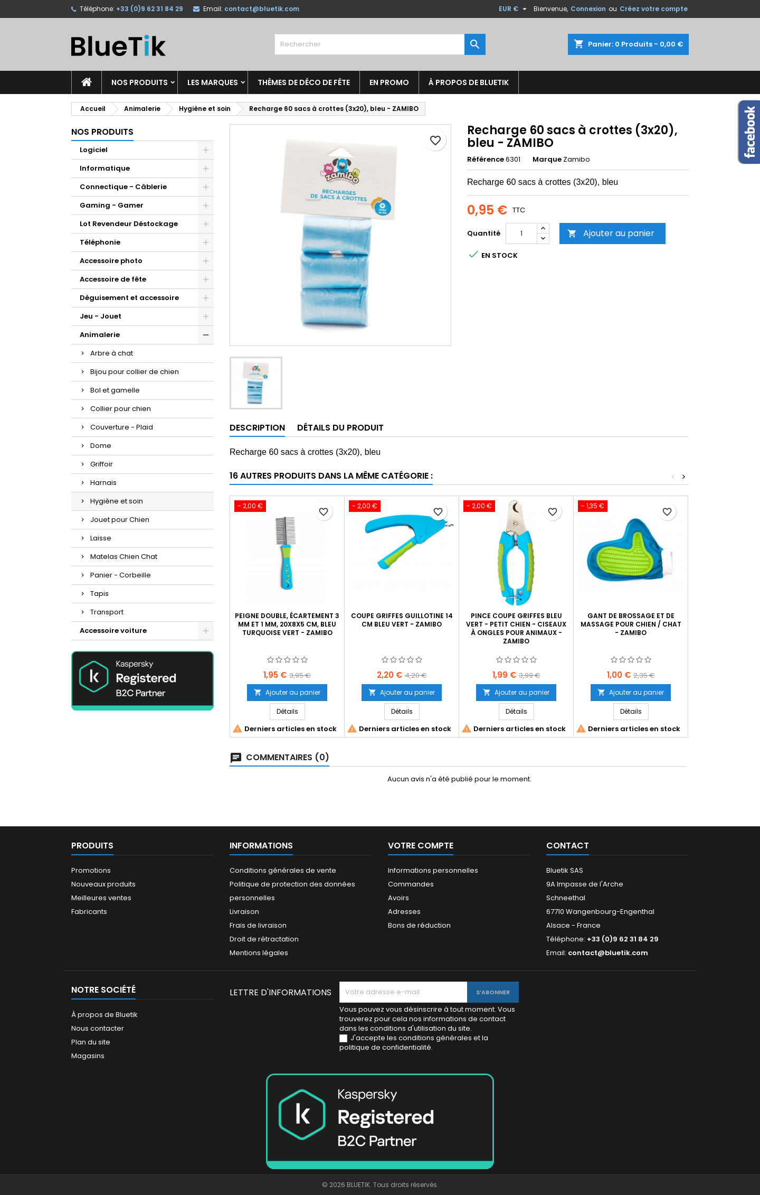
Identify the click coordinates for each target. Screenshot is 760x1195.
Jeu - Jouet (100, 316)
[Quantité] (521, 233)
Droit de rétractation (264, 939)
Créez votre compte (654, 8)
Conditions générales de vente (283, 870)
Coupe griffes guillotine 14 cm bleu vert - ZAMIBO (402, 620)
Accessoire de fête (113, 279)
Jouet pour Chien (119, 520)
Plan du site (90, 1042)
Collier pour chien (120, 409)
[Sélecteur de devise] (514, 9)
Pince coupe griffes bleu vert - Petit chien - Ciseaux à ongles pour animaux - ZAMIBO (516, 628)
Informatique (105, 168)
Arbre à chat (111, 353)
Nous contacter (97, 1028)
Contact (567, 845)
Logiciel (94, 150)
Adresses (404, 912)
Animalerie (100, 335)
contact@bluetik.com (261, 8)
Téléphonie (100, 242)
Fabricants (89, 912)
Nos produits (139, 82)
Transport (107, 612)
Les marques (212, 82)
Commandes (411, 884)
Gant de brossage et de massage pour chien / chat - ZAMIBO (631, 624)
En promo (389, 82)
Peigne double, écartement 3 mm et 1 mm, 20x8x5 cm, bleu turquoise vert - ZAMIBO (287, 624)
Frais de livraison (258, 925)
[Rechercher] (380, 44)
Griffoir (101, 464)
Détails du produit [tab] (340, 428)
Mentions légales (259, 953)
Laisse (100, 538)
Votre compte (420, 845)
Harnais (103, 483)
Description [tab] (257, 428)
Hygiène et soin (116, 501)
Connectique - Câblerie (123, 187)
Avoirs (398, 898)
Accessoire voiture (113, 630)
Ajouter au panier (610, 233)
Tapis (99, 594)
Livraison (244, 912)
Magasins (87, 1056)
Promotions (91, 870)
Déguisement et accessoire (129, 298)
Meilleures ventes (101, 898)
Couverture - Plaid (121, 427)
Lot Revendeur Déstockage (129, 224)
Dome (100, 446)
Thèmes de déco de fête (304, 82)
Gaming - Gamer (112, 205)
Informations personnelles (433, 870)
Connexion (588, 8)
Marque (547, 159)
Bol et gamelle (115, 390)
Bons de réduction (419, 925)
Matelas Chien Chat (123, 557)
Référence (485, 159)
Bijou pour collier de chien (134, 372)
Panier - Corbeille (120, 575)
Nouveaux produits (103, 884)
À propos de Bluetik (469, 82)
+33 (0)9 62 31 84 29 (149, 8)
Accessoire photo (111, 261)
